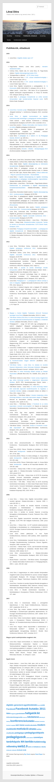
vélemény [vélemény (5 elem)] (11, 746)
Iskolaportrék (22, 451)
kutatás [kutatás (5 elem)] (30, 721)
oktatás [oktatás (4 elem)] (32, 729)
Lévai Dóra (12, 11)
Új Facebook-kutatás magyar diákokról (23, 360)
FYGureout (40, 775)
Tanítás (9, 40)
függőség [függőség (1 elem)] (13, 713)
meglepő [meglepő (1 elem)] (13, 725)
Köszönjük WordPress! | (21, 775)
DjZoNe (33, 775)
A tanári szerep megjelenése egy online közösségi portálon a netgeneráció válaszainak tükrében (29, 380)
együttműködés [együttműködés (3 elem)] (30, 705)
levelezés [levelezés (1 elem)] (42, 721)
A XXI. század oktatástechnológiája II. (36, 81)
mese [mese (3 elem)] (21, 725)
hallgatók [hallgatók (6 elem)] (30, 713)
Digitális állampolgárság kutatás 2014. (26, 73)
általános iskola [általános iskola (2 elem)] (40, 747)
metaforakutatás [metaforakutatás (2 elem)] (31, 725)
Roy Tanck (27, 754)
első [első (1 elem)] (39, 705)
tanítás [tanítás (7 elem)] (29, 741)
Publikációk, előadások (30, 36)
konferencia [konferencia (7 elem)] (18, 720)
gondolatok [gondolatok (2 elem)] (20, 713)
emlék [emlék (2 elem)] (42, 705)
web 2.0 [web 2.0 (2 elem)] (31, 747)
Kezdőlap (9, 36)
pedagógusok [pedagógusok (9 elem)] (16, 737)
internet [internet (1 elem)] (25, 717)
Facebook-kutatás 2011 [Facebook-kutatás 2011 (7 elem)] (31, 708)
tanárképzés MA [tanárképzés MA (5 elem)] (15, 741)
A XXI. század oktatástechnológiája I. (36, 77)
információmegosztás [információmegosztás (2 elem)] (14, 717)
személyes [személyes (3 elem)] (38, 737)
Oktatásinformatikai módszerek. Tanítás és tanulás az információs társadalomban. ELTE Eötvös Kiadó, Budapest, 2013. (29, 224)
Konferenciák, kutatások (20, 40)
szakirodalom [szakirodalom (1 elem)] (29, 737)
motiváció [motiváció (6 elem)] (22, 728)
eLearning (42, 36)
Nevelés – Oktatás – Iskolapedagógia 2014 (35, 149)
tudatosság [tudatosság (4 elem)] (40, 742)
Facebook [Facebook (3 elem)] (10, 709)
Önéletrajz (18, 36)
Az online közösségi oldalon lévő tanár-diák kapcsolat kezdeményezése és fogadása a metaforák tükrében (29, 389)
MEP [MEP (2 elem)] (17, 725)
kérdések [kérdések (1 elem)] (37, 721)
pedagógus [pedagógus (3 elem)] (20, 733)
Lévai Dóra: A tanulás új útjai (18, 110)
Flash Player (39, 754)
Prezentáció (13, 205)
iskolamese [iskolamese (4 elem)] (33, 717)
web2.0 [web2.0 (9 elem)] (23, 746)
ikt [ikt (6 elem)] (38, 713)
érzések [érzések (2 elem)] (20, 750)
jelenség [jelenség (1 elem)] (41, 717)
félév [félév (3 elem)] (8, 713)
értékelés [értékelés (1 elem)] (14, 750)
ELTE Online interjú (32, 75)
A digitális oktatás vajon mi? (25, 58)
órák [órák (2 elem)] (24, 750)
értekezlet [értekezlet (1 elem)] (8, 750)
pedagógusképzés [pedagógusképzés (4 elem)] (34, 733)
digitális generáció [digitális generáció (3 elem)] (14, 705)
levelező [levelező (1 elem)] (8, 725)
